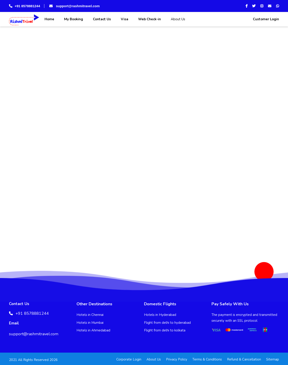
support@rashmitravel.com (74, 6)
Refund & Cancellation (244, 359)
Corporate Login (128, 359)
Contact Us (101, 19)
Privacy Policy (176, 359)
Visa (124, 19)
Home (49, 19)
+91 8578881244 (24, 6)
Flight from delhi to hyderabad (167, 322)
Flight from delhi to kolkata (164, 330)
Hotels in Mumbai (90, 322)
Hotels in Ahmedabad (93, 330)
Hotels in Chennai (90, 315)
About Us (177, 19)
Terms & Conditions (207, 359)
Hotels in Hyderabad (160, 315)
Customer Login (265, 19)
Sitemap (272, 359)
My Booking (73, 19)
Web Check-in (149, 19)
